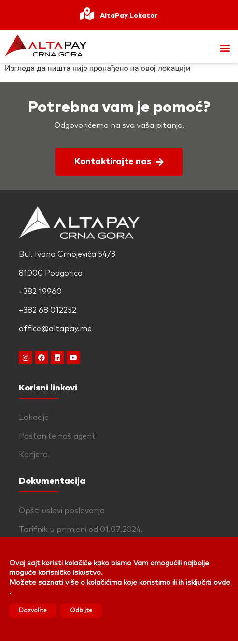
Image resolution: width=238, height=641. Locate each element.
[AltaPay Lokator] (87, 15)
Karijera (33, 455)
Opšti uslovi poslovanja (62, 511)
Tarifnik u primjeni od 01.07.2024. (81, 529)
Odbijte (81, 610)
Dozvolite (33, 610)
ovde (221, 582)
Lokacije (34, 417)
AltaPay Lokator (128, 16)
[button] (225, 48)
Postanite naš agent (57, 436)
